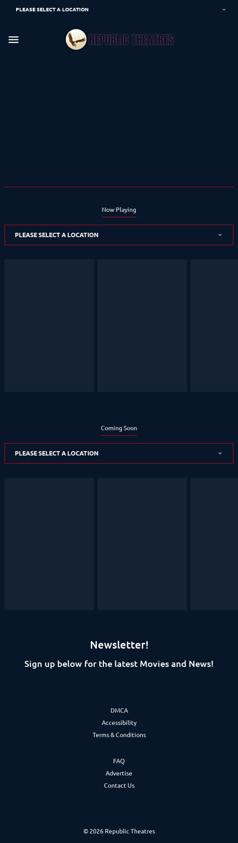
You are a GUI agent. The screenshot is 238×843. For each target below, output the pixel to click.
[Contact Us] (119, 785)
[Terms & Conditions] (119, 734)
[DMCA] (119, 710)
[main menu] (13, 39)
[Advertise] (119, 773)
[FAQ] (119, 761)
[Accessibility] (119, 722)
